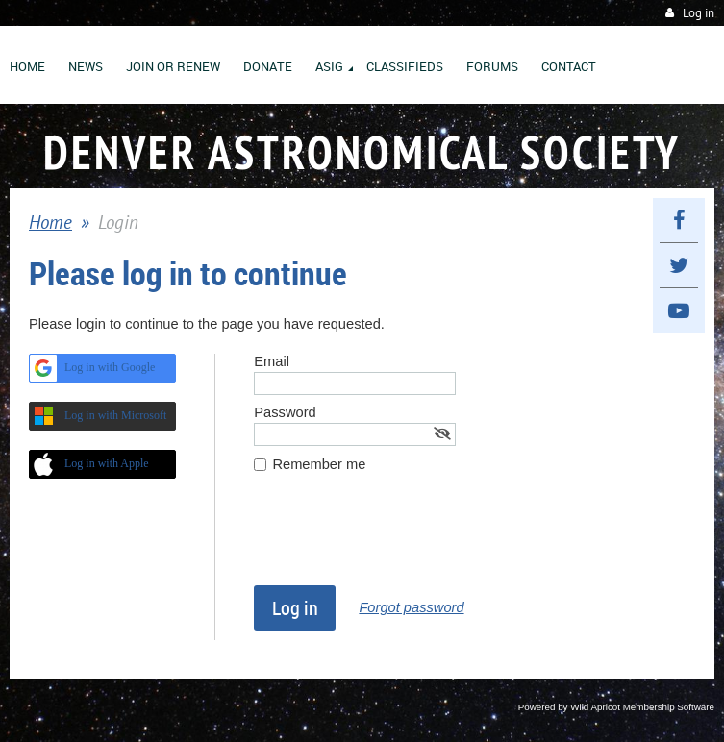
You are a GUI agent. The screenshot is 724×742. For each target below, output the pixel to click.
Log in (698, 13)
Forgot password (411, 607)
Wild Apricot (595, 707)
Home (50, 222)
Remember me (318, 464)
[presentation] (400, 538)
